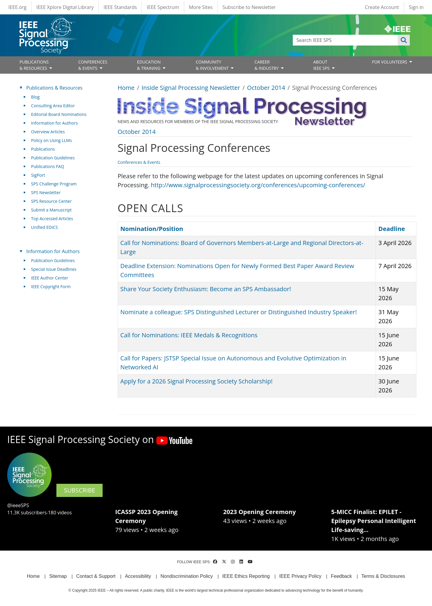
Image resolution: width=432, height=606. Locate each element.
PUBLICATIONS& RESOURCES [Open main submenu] (34, 65)
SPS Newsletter (46, 192)
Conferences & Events (139, 162)
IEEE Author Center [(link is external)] (52, 278)
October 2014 (266, 88)
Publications (43, 149)
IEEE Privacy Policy (300, 576)
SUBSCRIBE (79, 490)
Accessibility (138, 576)
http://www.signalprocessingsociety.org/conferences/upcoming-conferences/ (258, 185)
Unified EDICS (44, 227)
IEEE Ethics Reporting (246, 576)
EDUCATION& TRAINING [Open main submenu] (149, 65)
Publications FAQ (47, 166)
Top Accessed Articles (52, 218)
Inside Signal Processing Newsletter (191, 88)
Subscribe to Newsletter (249, 7)
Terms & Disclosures (383, 576)
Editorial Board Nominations (59, 114)
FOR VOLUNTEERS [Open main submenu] (390, 62)
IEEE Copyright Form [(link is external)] (53, 286)
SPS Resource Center (51, 201)
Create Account (382, 7)
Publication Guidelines (53, 158)
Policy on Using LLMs (51, 140)
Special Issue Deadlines (53, 269)
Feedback (341, 576)
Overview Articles (48, 132)
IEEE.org (17, 7)
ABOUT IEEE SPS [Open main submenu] (322, 65)
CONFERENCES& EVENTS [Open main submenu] (92, 65)
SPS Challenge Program (54, 184)
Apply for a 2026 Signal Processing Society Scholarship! (196, 381)
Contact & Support (96, 576)
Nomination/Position (151, 229)
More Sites (201, 7)
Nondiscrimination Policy (186, 576)
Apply (404, 40)
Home (126, 88)
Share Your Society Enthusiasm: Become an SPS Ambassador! (205, 289)
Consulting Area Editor (53, 105)
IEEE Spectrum (163, 7)
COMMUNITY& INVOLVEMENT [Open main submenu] (213, 65)
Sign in (416, 7)
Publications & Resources (54, 87)
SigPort (38, 175)
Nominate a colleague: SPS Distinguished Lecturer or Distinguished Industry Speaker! (238, 312)
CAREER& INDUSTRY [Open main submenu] (267, 65)
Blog (35, 97)
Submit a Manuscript (51, 210)
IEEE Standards (120, 7)
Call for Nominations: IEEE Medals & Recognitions (188, 335)
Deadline (391, 229)
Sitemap (58, 576)
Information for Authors (54, 123)
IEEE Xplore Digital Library (65, 7)
